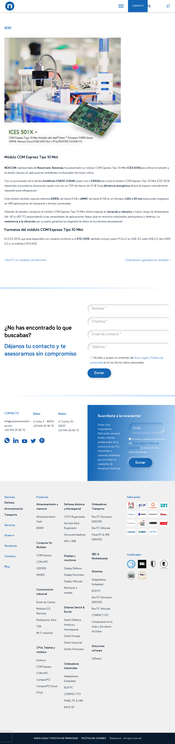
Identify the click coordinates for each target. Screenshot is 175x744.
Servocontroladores (75, 534)
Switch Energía (72, 636)
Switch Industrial (73, 642)
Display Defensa (73, 568)
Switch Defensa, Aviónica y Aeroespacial (72, 625)
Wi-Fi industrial (44, 633)
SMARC (40, 575)
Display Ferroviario (74, 575)
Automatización (13, 508)
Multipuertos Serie (46, 620)
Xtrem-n (9, 535)
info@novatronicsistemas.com (17, 423)
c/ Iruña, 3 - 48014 (43, 421)
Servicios (9, 525)
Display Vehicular (73, 581)
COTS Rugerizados (74, 516)
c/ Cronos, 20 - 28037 (66, 423)
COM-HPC (42, 562)
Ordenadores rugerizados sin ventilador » (148, 260)
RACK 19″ (69, 707)
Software (97, 658)
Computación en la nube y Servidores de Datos (102, 627)
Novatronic (10, 546)
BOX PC (68, 687)
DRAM (39, 528)
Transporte (10, 514)
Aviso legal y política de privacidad (56, 738)
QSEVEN (41, 568)
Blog (7, 566)
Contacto (137, 6)
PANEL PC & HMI (73, 700)
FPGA (39, 692)
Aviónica (40, 660)
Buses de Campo (45, 602)
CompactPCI (43, 679)
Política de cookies (93, 738)
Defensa (9, 502)
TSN (38, 626)
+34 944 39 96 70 (14, 430)
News (7, 27)
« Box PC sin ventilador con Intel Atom (25, 260)
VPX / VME (70, 541)
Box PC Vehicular (101, 528)
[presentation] (6, 736)
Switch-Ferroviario (74, 649)
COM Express (43, 555)
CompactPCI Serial (46, 686)
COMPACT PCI (72, 694)
